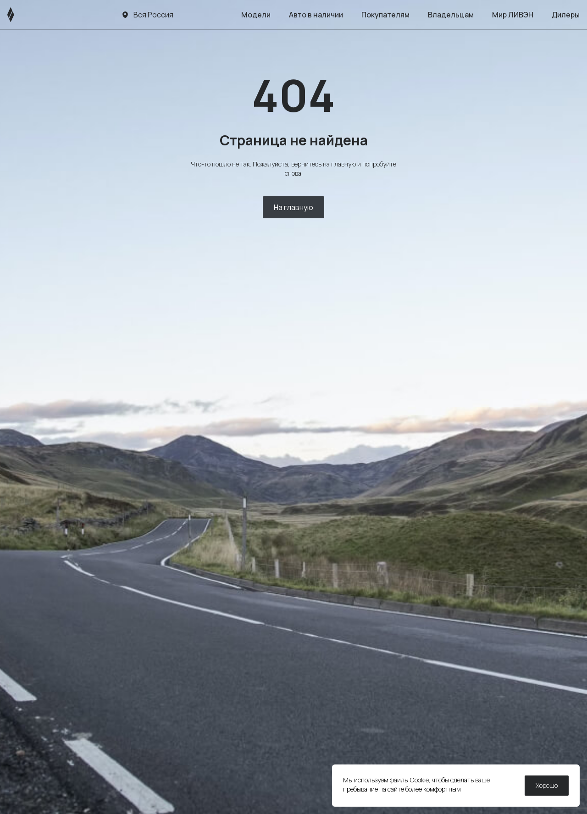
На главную (293, 207)
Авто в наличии (316, 15)
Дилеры (566, 15)
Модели (256, 15)
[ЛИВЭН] (28, 14)
